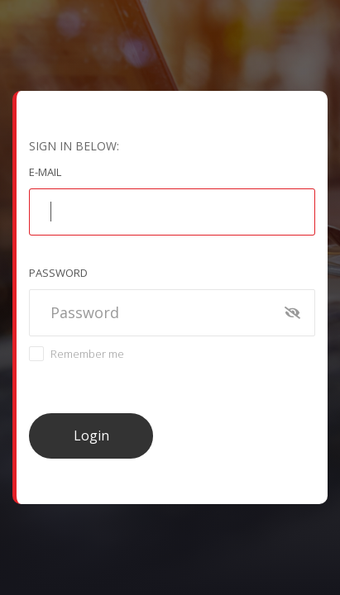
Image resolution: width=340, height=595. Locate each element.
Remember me (87, 353)
